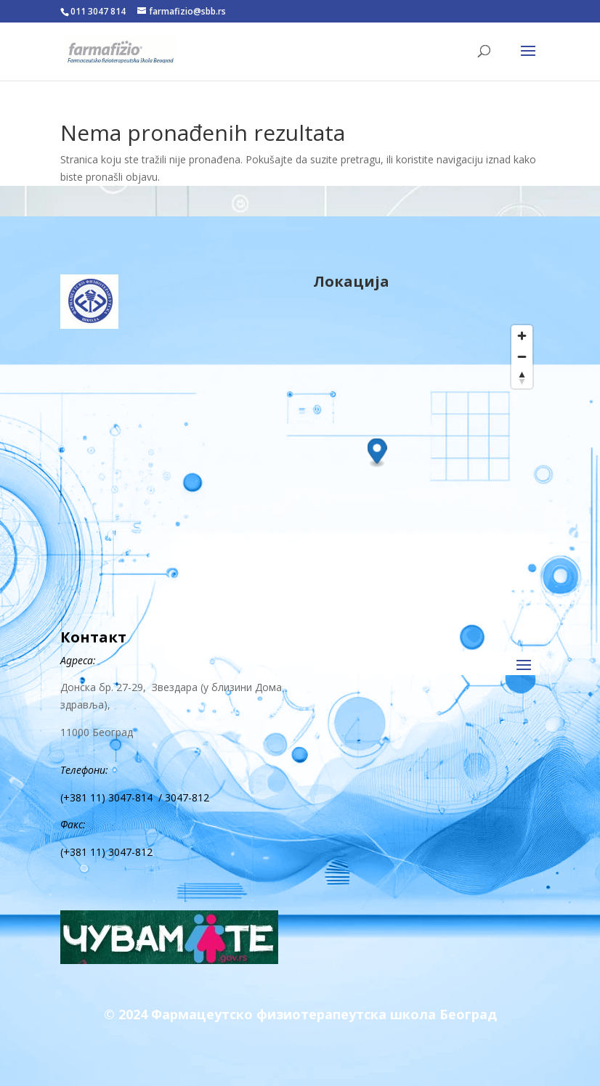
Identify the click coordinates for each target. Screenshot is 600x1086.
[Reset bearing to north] (521, 377)
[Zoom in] (521, 335)
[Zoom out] (521, 356)
